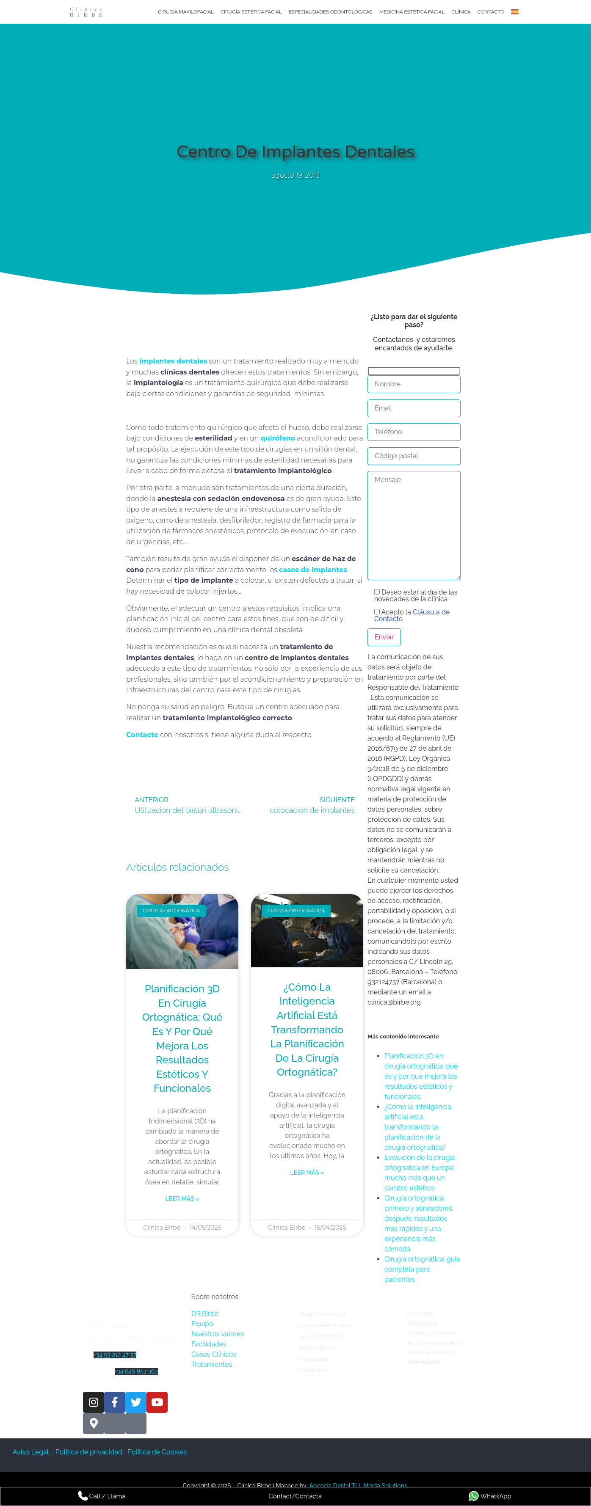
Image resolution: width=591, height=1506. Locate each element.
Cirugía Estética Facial (251, 12)
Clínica (460, 12)
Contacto (491, 12)
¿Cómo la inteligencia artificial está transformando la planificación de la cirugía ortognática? (307, 1030)
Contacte (142, 735)
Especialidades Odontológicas (331, 12)
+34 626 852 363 (136, 1371)
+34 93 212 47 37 (115, 1355)
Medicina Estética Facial (412, 12)
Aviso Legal (31, 1452)
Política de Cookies (157, 1452)
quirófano (278, 438)
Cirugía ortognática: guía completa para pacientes (422, 1269)
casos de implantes (313, 570)
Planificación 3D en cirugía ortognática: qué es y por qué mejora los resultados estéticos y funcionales (421, 1076)
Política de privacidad (88, 1452)
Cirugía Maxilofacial (186, 12)
